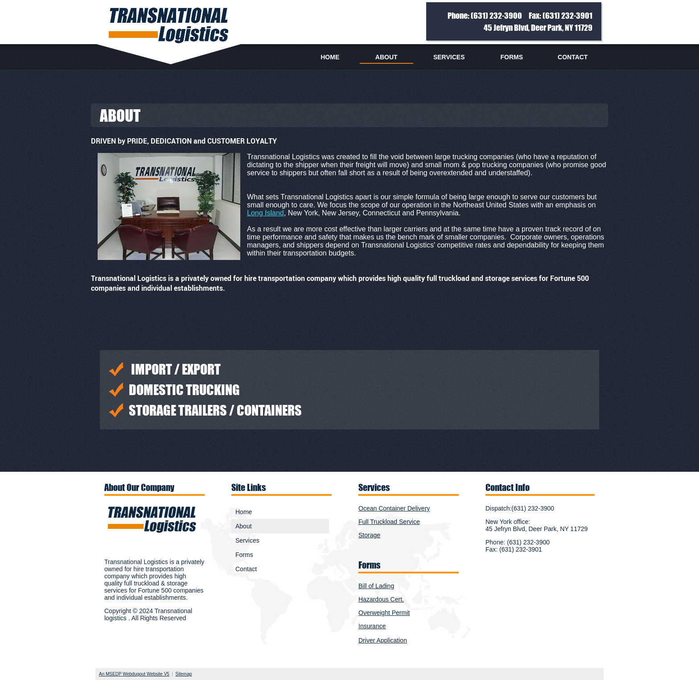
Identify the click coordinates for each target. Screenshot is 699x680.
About (386, 57)
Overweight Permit (384, 612)
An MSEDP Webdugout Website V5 (134, 674)
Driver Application (382, 640)
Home (330, 57)
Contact (573, 57)
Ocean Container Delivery (394, 508)
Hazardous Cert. (381, 599)
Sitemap (184, 674)
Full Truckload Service (389, 521)
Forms (511, 57)
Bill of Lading (376, 585)
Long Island (265, 213)
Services (449, 57)
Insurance (372, 626)
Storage (369, 535)
